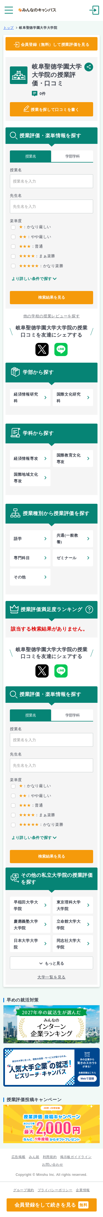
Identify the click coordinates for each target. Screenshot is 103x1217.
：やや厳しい (31, 236)
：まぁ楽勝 (33, 256)
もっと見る (54, 963)
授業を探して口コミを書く (55, 109)
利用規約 (50, 1157)
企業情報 (83, 1190)
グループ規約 (23, 1190)
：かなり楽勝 (37, 266)
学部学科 (72, 156)
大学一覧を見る (51, 977)
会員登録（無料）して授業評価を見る (55, 44)
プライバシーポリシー (55, 1190)
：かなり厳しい (31, 227)
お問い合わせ (52, 1164)
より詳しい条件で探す (32, 278)
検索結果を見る (51, 297)
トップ (8, 28)
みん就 (34, 1157)
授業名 (30, 156)
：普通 (27, 246)
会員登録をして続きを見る (52, 1204)
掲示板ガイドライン (75, 1157)
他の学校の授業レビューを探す (51, 316)
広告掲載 (19, 1157)
